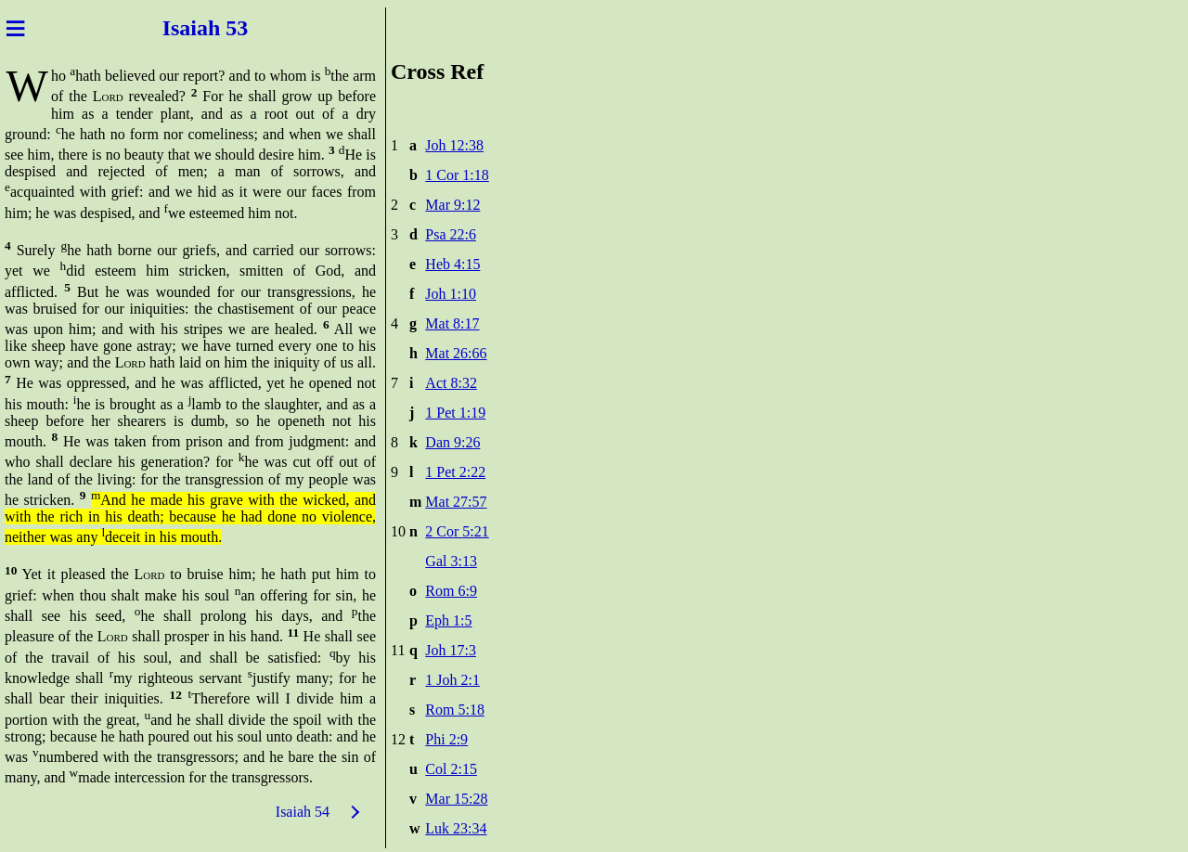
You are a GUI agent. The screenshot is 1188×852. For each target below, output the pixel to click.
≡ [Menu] (15, 27)
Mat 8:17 (452, 323)
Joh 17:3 (450, 650)
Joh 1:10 (450, 294)
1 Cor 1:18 (456, 175)
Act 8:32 (451, 383)
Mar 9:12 (452, 205)
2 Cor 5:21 (456, 531)
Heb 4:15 (452, 264)
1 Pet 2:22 (455, 472)
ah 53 (225, 28)
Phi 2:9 (446, 739)
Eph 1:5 (448, 620)
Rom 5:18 (454, 709)
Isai (177, 28)
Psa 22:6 (450, 234)
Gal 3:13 (451, 561)
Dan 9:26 (452, 442)
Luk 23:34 (455, 828)
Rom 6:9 (451, 591)
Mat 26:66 (455, 353)
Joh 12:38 (454, 145)
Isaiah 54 (302, 812)
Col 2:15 (451, 769)
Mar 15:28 (456, 799)
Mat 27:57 (455, 502)
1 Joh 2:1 (452, 680)
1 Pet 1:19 (455, 412)
